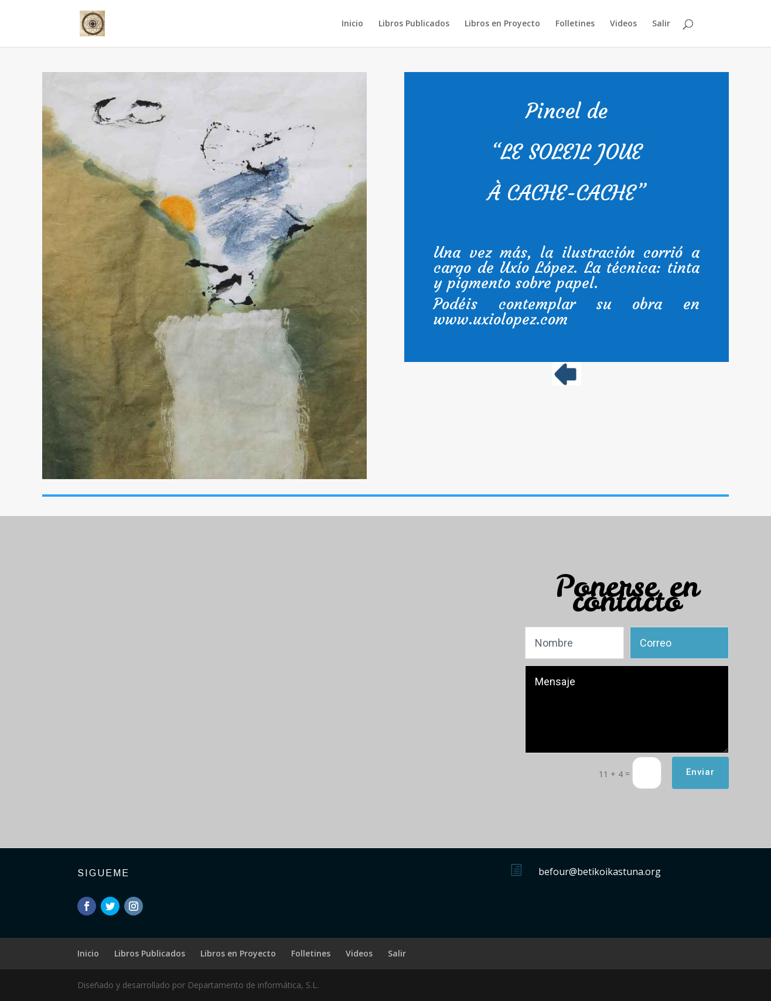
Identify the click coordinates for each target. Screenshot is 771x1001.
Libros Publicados (413, 24)
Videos (623, 24)
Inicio (352, 24)
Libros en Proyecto (502, 24)
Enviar (700, 772)
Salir (661, 24)
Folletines (575, 24)
